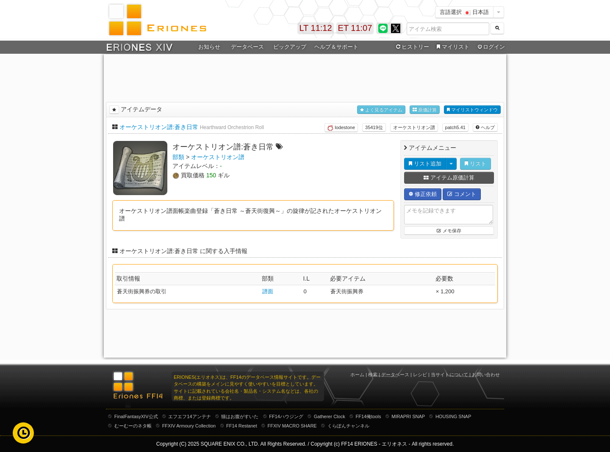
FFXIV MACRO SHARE (292, 425)
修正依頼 (423, 194)
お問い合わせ (486, 374)
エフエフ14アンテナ (189, 416)
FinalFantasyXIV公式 (136, 416)
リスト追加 (425, 163)
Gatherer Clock (329, 416)
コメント (461, 194)
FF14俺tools (368, 416)
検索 (372, 374)
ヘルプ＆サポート (336, 47)
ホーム (357, 374)
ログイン (490, 47)
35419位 (374, 127)
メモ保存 (449, 230)
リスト (475, 163)
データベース (247, 47)
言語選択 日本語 (464, 12)
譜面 (267, 291)
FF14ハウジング (286, 416)
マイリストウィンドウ (472, 110)
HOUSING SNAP (453, 416)
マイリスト (452, 47)
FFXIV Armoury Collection (189, 425)
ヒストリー (411, 47)
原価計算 (425, 110)
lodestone (341, 128)
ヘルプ (485, 127)
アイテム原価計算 (449, 177)
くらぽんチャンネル (348, 425)
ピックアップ (289, 47)
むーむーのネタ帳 (133, 425)
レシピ (420, 374)
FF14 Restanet (241, 425)
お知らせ (209, 47)
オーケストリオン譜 (414, 127)
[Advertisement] (305, 77)
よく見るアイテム (381, 110)
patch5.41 (455, 127)
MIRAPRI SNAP (408, 416)
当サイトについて (449, 374)
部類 (178, 157)
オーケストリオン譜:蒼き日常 (158, 127)
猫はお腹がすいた (239, 416)
